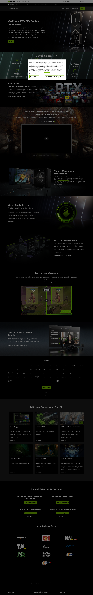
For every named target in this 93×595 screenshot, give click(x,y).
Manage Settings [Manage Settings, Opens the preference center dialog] (34, 76)
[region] (47, 69)
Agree (61, 76)
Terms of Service (50, 70)
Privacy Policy (53, 69)
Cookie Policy (61, 69)
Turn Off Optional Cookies (52, 76)
